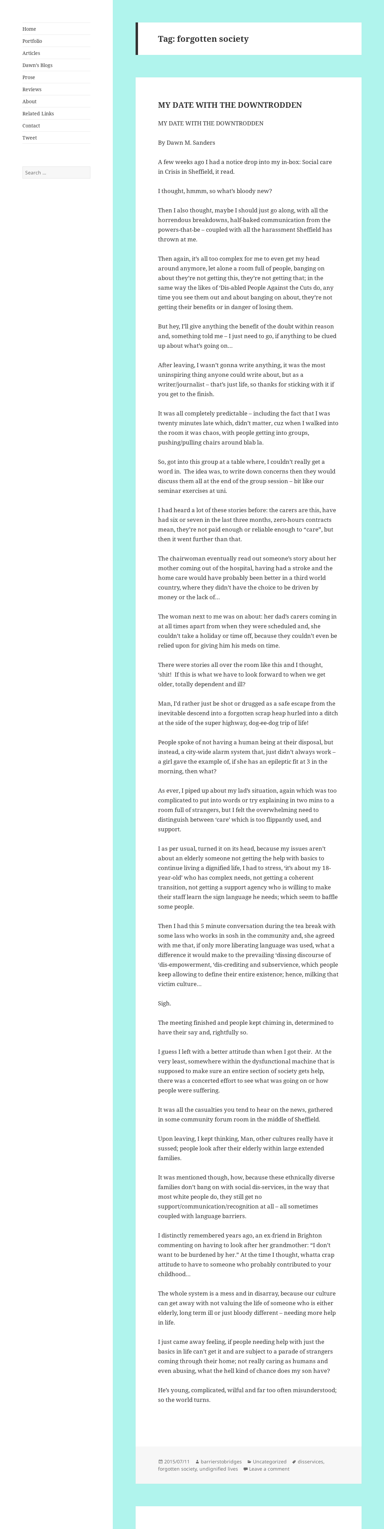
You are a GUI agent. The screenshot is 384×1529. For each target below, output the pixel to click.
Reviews (31, 89)
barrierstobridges (221, 1461)
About (29, 101)
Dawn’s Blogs (37, 65)
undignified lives (218, 1468)
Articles (31, 53)
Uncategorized (270, 1461)
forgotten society (177, 1468)
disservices (310, 1461)
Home (29, 29)
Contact (31, 125)
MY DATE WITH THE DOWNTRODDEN (230, 104)
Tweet (29, 137)
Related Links (38, 113)
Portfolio (32, 41)
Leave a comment (269, 1468)
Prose (28, 77)
